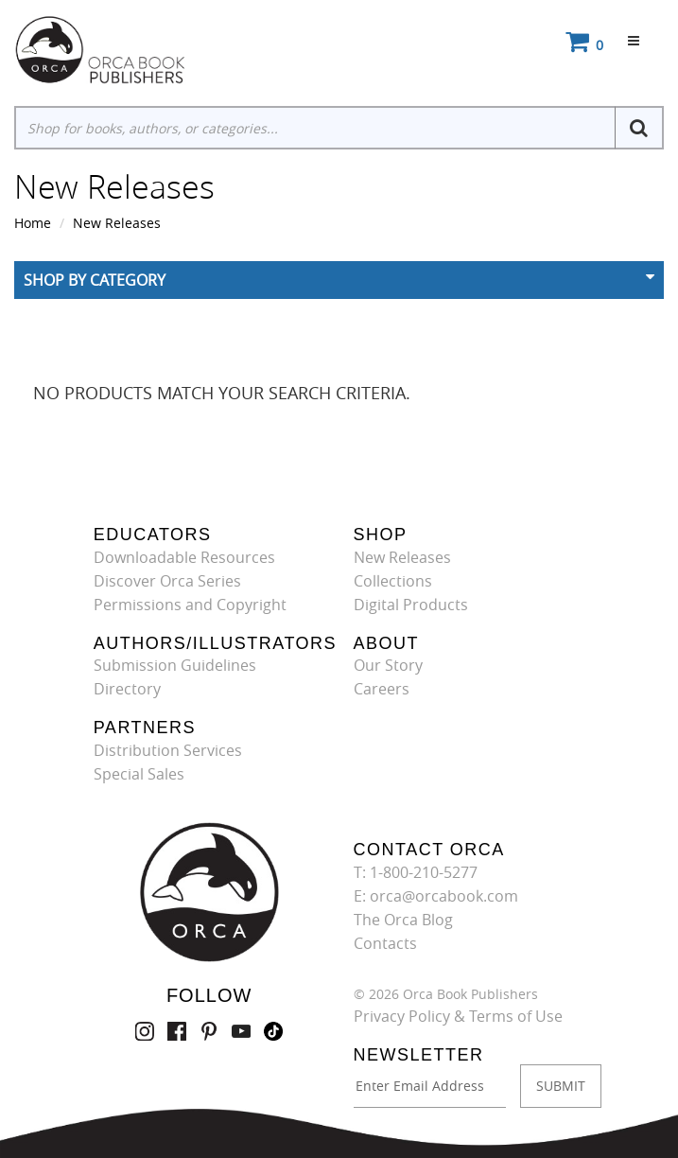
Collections (393, 580)
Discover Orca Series (167, 580)
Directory (127, 688)
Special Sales (139, 773)
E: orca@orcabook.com (436, 896)
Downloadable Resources (184, 557)
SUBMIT (560, 1086)
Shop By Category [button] (94, 280)
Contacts (385, 943)
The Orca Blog (403, 919)
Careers (381, 688)
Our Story (388, 665)
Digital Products (411, 604)
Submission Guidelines (175, 665)
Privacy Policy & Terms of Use (458, 1016)
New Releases (117, 223)
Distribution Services (168, 750)
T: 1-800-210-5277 (416, 872)
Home (32, 223)
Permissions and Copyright (190, 604)
